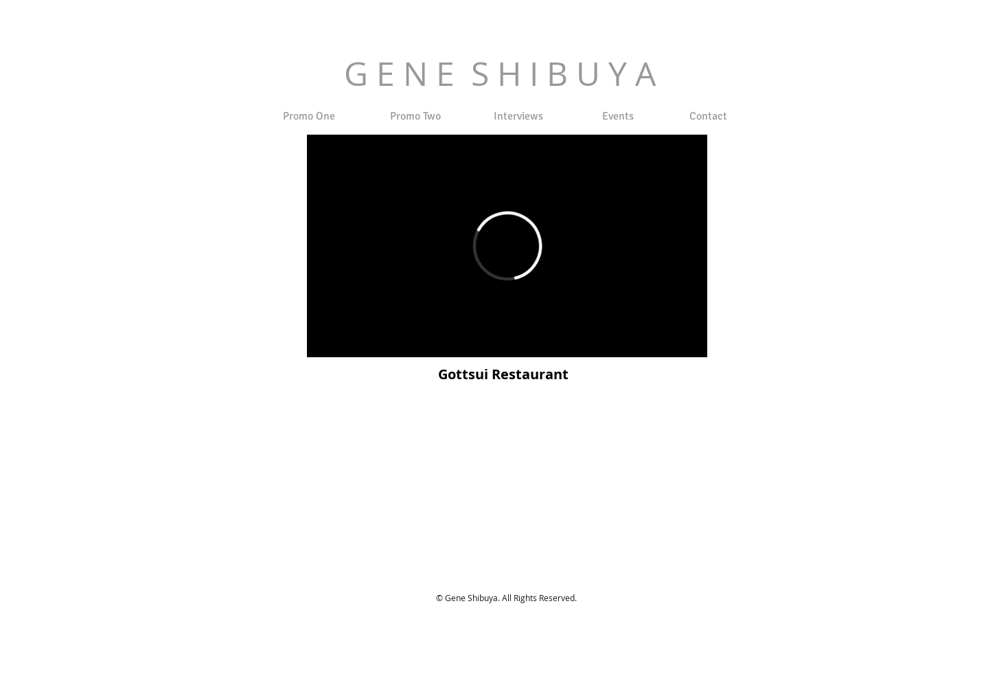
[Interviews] (518, 116)
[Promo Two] (415, 116)
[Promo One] (309, 116)
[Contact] (708, 116)
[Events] (618, 116)
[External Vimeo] (507, 246)
